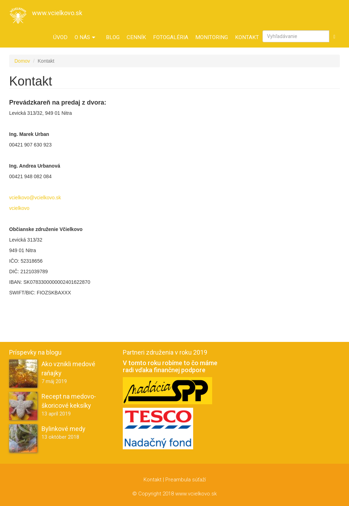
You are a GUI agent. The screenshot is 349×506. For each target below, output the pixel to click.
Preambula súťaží (185, 479)
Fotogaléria (170, 37)
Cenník (136, 37)
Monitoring (211, 37)
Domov (22, 61)
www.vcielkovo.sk (57, 13)
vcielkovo (19, 208)
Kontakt (247, 37)
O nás (85, 37)
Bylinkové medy (63, 428)
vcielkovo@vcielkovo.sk (35, 197)
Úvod (60, 37)
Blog (113, 37)
